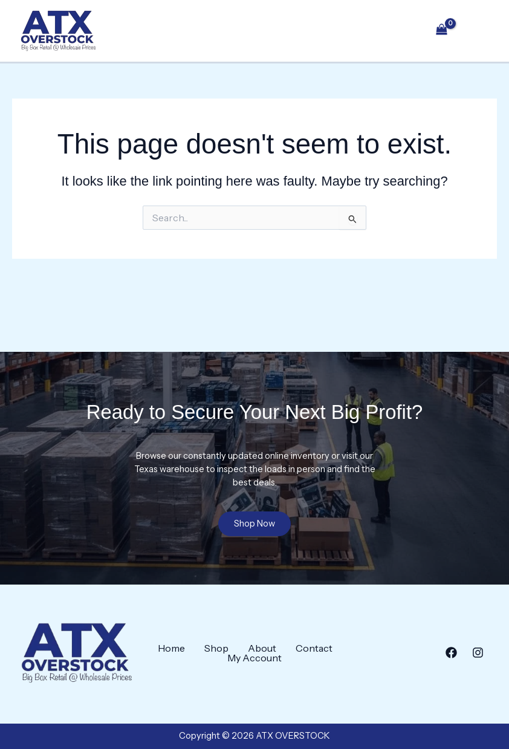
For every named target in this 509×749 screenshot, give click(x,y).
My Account (254, 658)
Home (171, 648)
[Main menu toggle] (477, 35)
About (262, 648)
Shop (216, 648)
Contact (314, 648)
